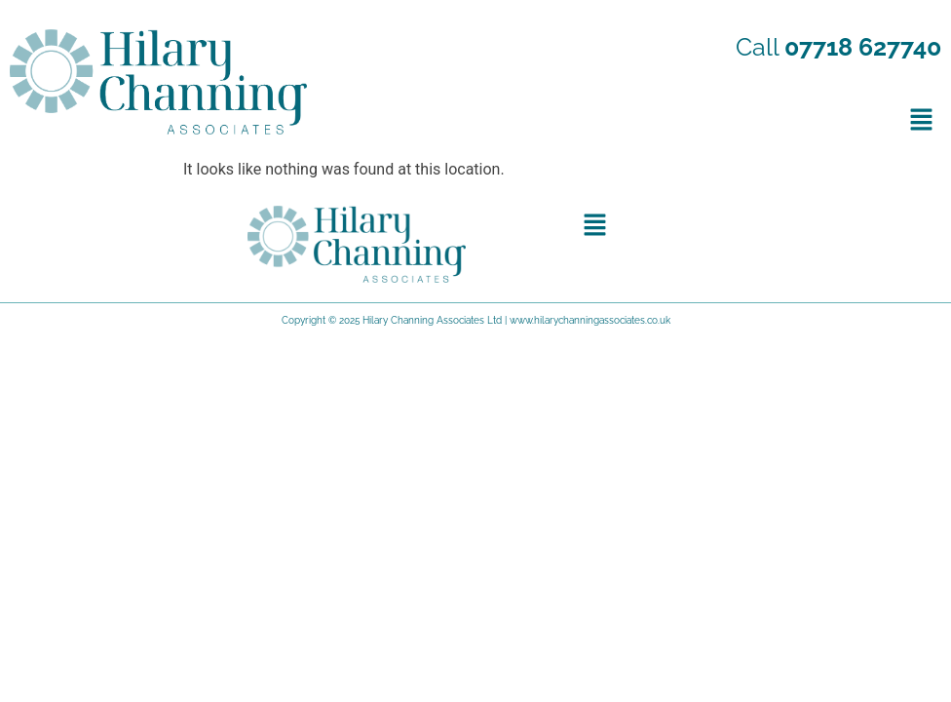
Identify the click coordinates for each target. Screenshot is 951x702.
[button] (921, 118)
